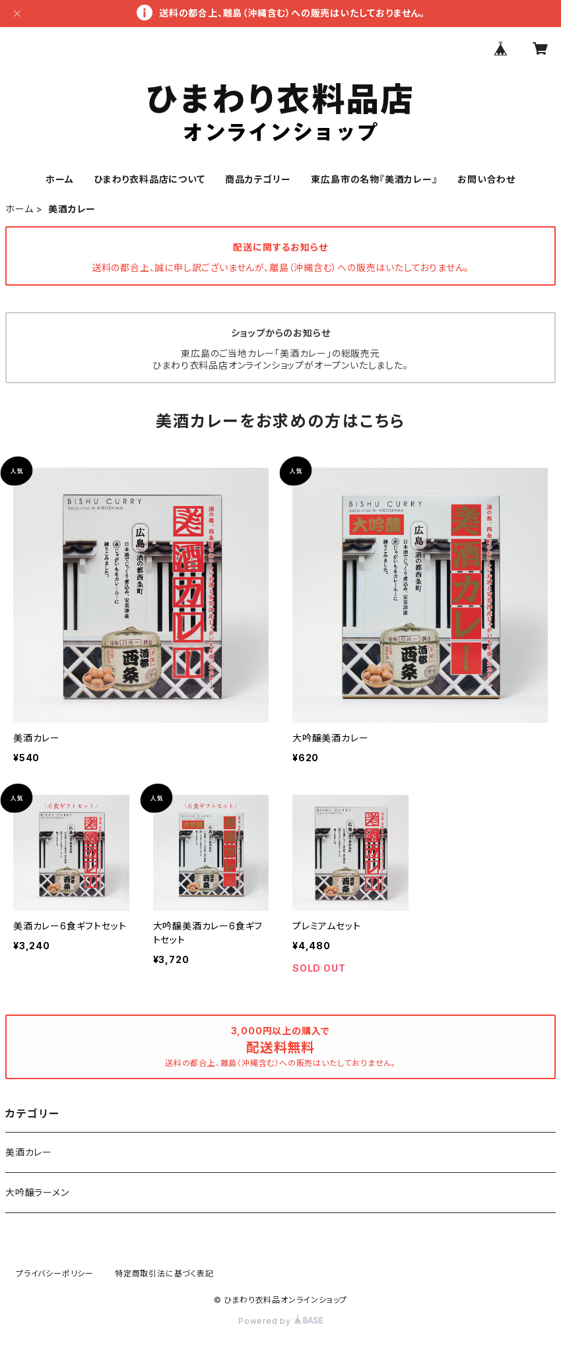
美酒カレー (28, 1152)
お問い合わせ (486, 179)
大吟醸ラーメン (37, 1192)
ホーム (59, 179)
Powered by (280, 1321)
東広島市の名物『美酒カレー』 (374, 179)
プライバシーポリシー (55, 1273)
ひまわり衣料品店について (149, 179)
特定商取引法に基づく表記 (164, 1273)
